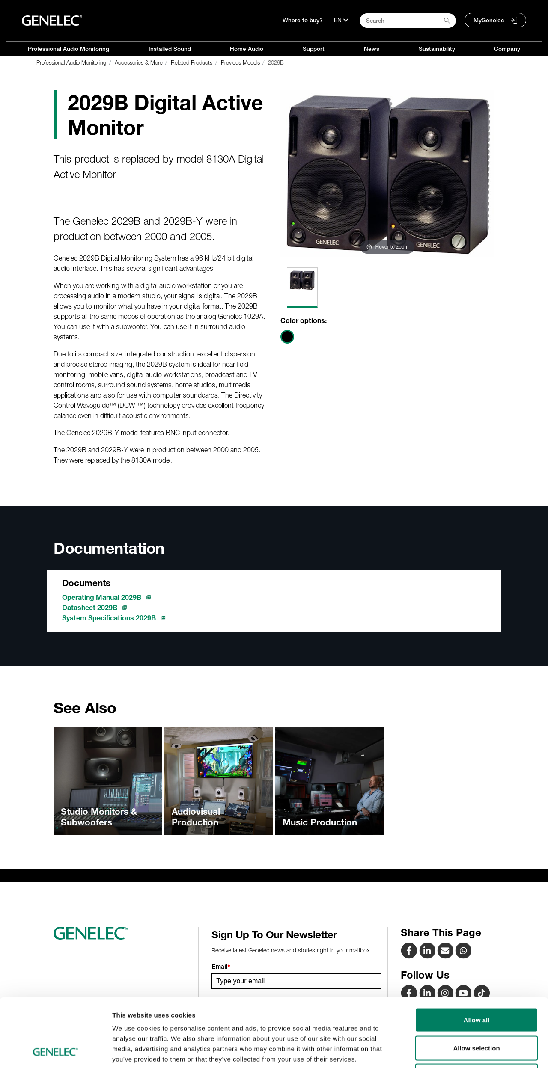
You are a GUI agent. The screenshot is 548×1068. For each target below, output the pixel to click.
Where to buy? (303, 20)
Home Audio (246, 48)
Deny (477, 1011)
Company (507, 48)
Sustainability (437, 48)
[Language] (341, 20)
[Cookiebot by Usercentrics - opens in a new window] (55, 1051)
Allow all (477, 955)
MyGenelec (489, 20)
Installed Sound (170, 48)
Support (314, 48)
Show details (449, 1051)
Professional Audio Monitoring (68, 48)
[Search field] (408, 20)
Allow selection (476, 984)
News (371, 48)
